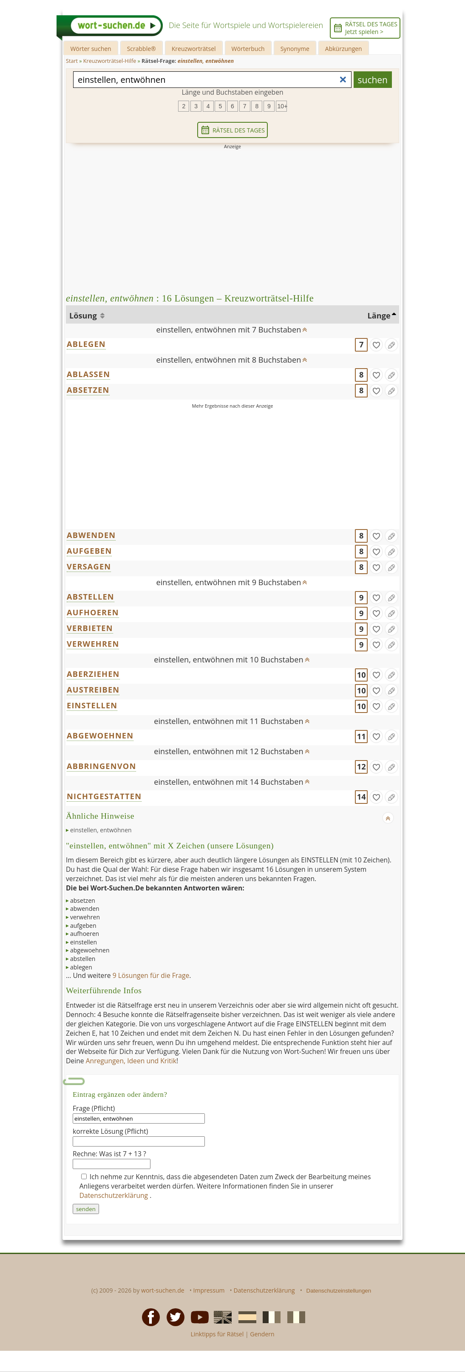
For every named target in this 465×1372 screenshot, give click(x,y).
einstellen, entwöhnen (101, 830)
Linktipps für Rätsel (217, 1334)
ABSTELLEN (90, 597)
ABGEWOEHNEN (100, 735)
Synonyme (295, 49)
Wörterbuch (248, 49)
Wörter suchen (90, 49)
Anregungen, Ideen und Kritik (131, 1060)
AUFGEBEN (89, 551)
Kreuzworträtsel (194, 49)
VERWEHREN (93, 644)
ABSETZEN (88, 390)
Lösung (84, 315)
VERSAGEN (89, 566)
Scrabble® (141, 49)
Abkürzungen (343, 49)
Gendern (262, 1334)
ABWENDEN (91, 535)
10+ (282, 106)
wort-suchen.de (162, 1290)
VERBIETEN (90, 628)
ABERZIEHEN (93, 674)
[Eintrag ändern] (391, 345)
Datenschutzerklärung (114, 1195)
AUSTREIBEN (93, 690)
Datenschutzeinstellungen (338, 1290)
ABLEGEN (86, 344)
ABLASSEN (88, 374)
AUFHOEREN (93, 612)
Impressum (209, 1290)
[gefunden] (376, 345)
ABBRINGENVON (101, 766)
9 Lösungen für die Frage (151, 975)
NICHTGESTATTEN (104, 796)
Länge (379, 315)
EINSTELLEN (92, 705)
